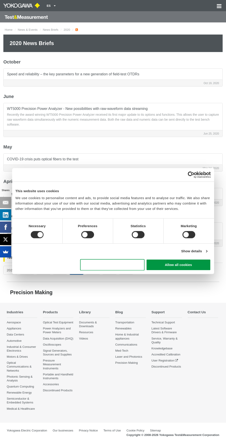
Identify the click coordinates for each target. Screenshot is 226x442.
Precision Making (126, 362)
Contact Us (197, 312)
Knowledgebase (162, 348)
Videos (83, 338)
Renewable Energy (19, 392)
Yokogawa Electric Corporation (27, 430)
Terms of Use (112, 430)
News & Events (27, 29)
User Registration (162, 360)
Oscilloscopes (52, 344)
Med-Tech (121, 350)
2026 (10, 270)
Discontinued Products (57, 390)
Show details (191, 251)
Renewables (123, 328)
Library (85, 312)
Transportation (124, 322)
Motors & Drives (17, 356)
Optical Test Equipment (58, 322)
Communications (126, 344)
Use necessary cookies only (112, 265)
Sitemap (155, 430)
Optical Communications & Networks (19, 366)
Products (50, 312)
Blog (119, 312)
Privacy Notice (88, 430)
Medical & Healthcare (21, 408)
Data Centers (15, 334)
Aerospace (14, 322)
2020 (67, 29)
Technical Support (163, 322)
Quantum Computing (20, 386)
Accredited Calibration (165, 354)
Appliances (14, 328)
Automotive (14, 340)
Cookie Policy (135, 430)
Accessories (51, 384)
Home (9, 29)
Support (158, 312)
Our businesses (63, 430)
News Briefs (50, 29)
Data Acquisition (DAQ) (58, 338)
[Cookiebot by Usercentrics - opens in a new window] (191, 174)
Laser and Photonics (128, 356)
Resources (86, 332)
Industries (15, 312)
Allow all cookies (178, 265)
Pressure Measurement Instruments (52, 364)
